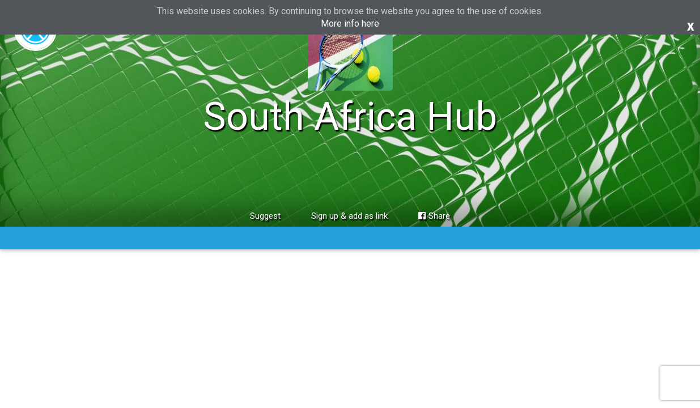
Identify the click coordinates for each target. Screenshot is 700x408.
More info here (350, 23)
